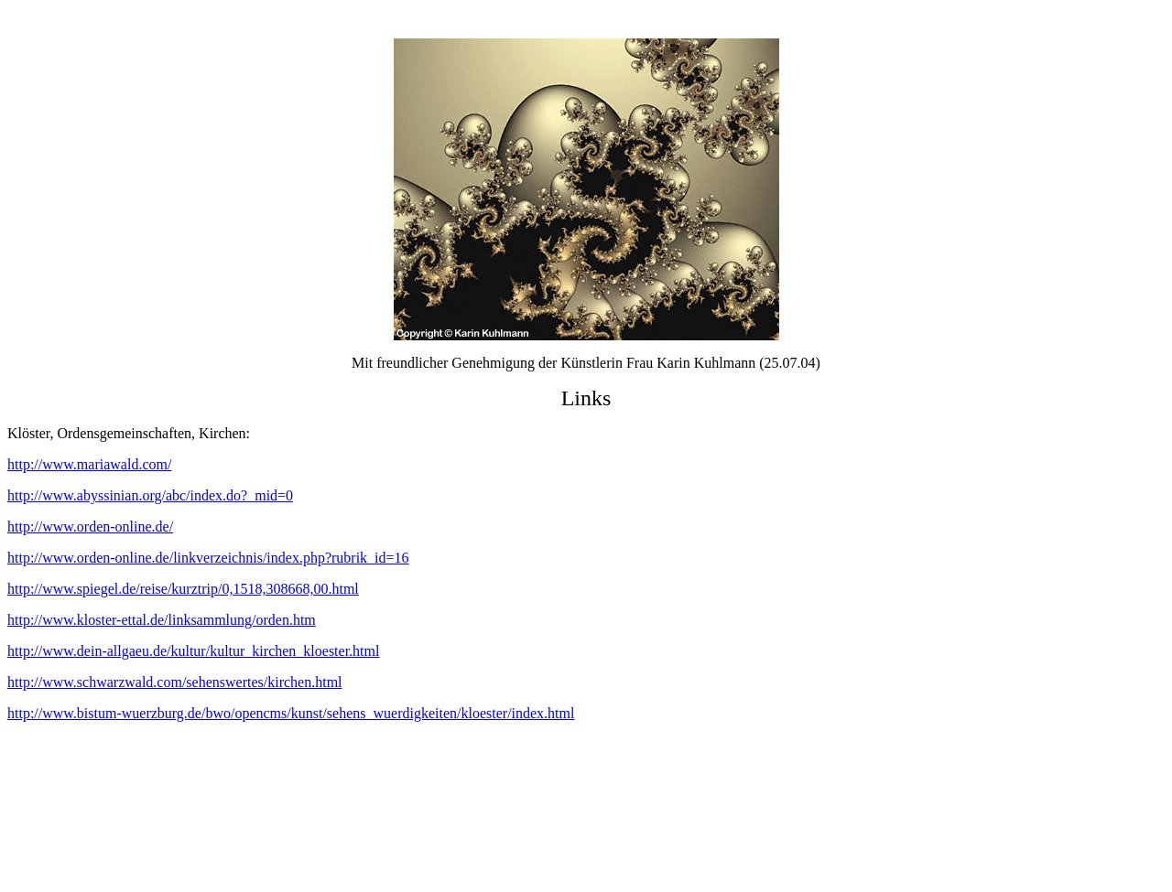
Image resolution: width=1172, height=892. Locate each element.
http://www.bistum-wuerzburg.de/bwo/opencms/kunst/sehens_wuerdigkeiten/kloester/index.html (290, 713)
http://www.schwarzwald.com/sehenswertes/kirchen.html (174, 682)
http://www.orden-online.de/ (90, 526)
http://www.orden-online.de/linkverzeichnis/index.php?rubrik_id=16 (208, 557)
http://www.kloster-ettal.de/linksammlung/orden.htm (161, 620)
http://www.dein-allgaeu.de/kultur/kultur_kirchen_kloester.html (193, 651)
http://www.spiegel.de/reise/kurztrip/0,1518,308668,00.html (183, 588)
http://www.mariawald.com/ (89, 464)
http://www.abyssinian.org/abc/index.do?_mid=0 (150, 495)
